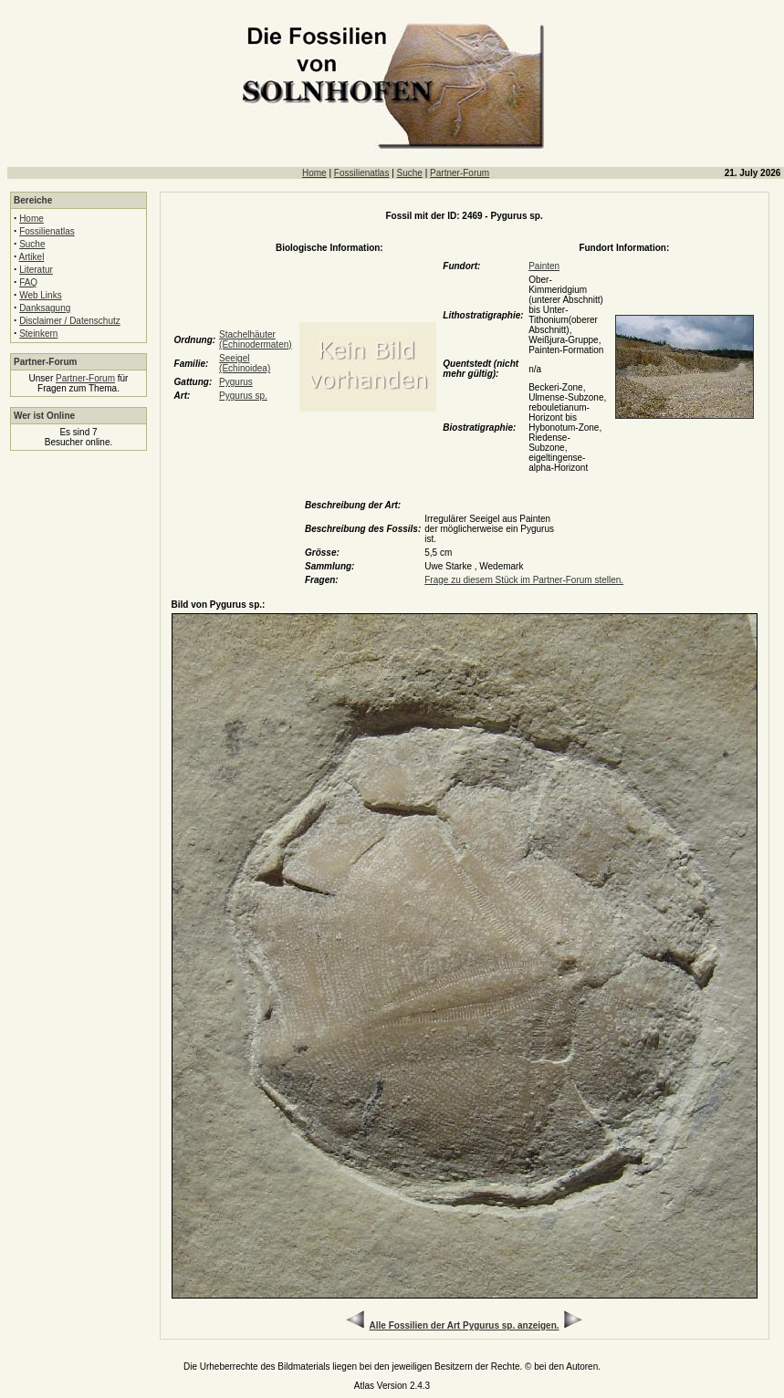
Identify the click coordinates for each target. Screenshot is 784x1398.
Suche (410, 173)
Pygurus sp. (243, 396)
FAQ (28, 282)
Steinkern (38, 334)
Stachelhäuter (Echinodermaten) (255, 339)
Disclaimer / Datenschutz (69, 321)
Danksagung (44, 308)
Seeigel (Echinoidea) (244, 363)
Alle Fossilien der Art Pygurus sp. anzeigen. (464, 1325)
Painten (543, 266)
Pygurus (236, 382)
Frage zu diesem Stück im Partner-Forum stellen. (523, 580)
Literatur (36, 270)
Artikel (32, 257)
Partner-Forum (459, 173)
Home (314, 173)
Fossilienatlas (362, 173)
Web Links (40, 295)
